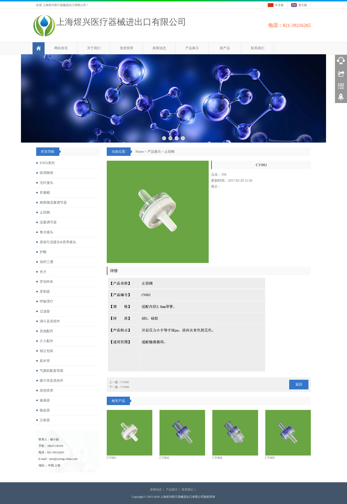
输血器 (45, 410)
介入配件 (46, 341)
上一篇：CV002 (119, 382)
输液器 (45, 400)
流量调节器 (48, 222)
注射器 (45, 420)
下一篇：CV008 (119, 387)
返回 (298, 384)
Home (139, 151)
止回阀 (169, 151)
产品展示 (192, 48)
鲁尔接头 (46, 232)
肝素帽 (45, 192)
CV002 (164, 458)
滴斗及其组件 (50, 321)
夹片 (43, 272)
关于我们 (93, 48)
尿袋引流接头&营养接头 (58, 242)
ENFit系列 (47, 163)
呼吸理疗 (46, 301)
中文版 (279, 5)
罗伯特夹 (46, 281)
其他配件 (46, 331)
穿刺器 (45, 291)
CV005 (270, 458)
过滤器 (45, 311)
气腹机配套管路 (51, 371)
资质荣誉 (126, 48)
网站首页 (61, 48)
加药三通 (46, 262)
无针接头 (46, 183)
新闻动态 (159, 48)
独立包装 (46, 351)
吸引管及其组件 (51, 380)
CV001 (111, 458)
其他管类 (46, 390)
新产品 (225, 48)
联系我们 (257, 48)
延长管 (45, 361)
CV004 (217, 458)
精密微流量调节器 (53, 202)
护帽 (43, 252)
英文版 (302, 5)
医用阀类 (46, 173)
